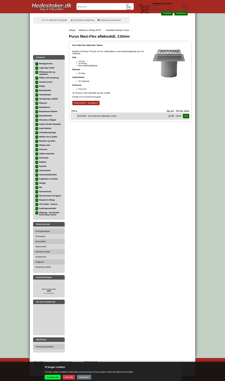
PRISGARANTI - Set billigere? (86, 103)
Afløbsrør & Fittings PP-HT (89, 30)
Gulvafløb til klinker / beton (117, 30)
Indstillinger (84, 377)
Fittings (72, 30)
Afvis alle (69, 377)
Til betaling (167, 13)
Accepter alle (53, 377)
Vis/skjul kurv (181, 13)
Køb (186, 116)
